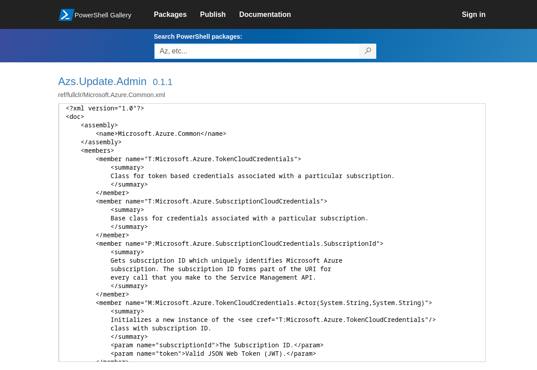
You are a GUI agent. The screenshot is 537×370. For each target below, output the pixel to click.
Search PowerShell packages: (198, 36)
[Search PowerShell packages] (368, 51)
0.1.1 (162, 82)
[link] (177, 14)
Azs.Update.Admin (102, 81)
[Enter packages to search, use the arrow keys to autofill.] (257, 51)
